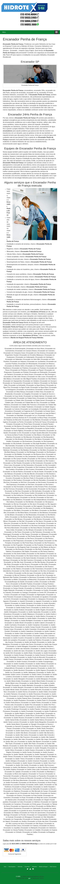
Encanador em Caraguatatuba (37, 815)
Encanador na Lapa (27, 413)
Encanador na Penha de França (36, 422)
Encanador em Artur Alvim (36, 348)
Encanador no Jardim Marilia (29, 683)
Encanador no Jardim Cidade (34, 633)
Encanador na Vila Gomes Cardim (22, 493)
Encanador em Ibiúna (46, 825)
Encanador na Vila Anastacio (43, 441)
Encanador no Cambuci (28, 586)
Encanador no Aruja (18, 797)
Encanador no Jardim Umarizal (28, 761)
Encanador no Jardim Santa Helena (32, 720)
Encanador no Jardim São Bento (17, 733)
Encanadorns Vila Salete (20, 551)
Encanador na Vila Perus (25, 538)
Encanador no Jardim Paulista (43, 698)
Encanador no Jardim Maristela (22, 685)
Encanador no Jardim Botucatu (44, 620)
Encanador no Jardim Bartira (35, 616)
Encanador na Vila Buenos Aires (34, 454)
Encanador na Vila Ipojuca (44, 502)
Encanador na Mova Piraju (38, 417)
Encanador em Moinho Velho (15, 366)
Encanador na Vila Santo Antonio (27, 556)
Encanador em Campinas (12, 804)
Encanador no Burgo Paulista (43, 584)
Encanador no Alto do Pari (36, 575)
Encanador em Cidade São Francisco (24, 405)
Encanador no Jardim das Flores (22, 644)
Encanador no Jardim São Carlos (17, 735)
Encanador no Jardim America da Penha (40, 605)
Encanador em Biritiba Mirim (45, 806)
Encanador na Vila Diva (11, 476)
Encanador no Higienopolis (36, 594)
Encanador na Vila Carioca (37, 458)
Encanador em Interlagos (44, 357)
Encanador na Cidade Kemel (35, 400)
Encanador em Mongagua (23, 817)
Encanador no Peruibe (18, 815)
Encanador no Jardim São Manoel (29, 741)
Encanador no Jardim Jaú (45, 672)
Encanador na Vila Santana (36, 553)
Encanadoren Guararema (12, 808)
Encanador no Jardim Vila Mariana (14, 767)
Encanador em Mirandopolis (27, 364)
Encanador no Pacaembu (37, 776)
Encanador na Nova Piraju (47, 782)
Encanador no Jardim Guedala (14, 664)
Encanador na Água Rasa (40, 387)
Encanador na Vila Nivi (19, 523)
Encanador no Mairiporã (29, 828)
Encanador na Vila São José (13, 562)
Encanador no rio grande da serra (20, 810)
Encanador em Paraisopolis (35, 366)
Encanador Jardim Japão (34, 784)
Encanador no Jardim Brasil (14, 623)
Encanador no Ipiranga (19, 599)
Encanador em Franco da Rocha (44, 810)
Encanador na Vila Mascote (22, 437)
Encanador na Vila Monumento (43, 517)
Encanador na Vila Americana (22, 441)
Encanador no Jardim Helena (35, 664)
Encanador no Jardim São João (14, 739)
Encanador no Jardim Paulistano (15, 700)
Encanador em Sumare (48, 381)
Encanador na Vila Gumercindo (26, 489)
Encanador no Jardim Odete (38, 692)
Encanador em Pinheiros (19, 370)
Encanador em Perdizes (37, 368)
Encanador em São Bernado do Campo (34, 791)
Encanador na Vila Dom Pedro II (24, 478)
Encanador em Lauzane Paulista (14, 784)
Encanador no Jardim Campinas (29, 625)
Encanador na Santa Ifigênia (13, 430)
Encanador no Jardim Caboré (35, 623)
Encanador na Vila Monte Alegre (21, 517)
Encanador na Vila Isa (11, 504)
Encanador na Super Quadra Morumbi (35, 433)
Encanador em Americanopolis (15, 348)
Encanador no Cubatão (32, 830)
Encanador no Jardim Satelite (14, 748)
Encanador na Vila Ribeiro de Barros (43, 547)
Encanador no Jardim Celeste (44, 631)
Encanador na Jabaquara (39, 534)
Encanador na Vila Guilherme (13, 495)
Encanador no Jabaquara (36, 599)
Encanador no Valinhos (32, 802)
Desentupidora (12, 866)
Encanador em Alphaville (31, 789)
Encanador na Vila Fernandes (14, 487)
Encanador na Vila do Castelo (31, 476)
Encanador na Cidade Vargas (45, 407)
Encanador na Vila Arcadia (45, 446)
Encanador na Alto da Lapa (23, 573)
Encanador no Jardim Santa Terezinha (40, 728)
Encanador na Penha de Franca (45, 778)
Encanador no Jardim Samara (35, 718)
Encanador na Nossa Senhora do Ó (16, 417)
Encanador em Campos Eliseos (26, 351)
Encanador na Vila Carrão (25, 461)
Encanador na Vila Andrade (12, 443)
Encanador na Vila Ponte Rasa (22, 543)
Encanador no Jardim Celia (14, 633)
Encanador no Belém (11, 579)
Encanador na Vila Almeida (14, 439)
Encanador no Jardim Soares (25, 750)
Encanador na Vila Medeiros (12, 499)
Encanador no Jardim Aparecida (29, 612)
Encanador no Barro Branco (46, 577)
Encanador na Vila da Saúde (33, 471)
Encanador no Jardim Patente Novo (19, 698)
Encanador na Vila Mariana (39, 512)
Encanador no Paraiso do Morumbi (21, 778)
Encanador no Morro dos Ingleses (16, 774)
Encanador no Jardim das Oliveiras (41, 646)
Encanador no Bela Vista (34, 392)
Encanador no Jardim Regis (35, 713)
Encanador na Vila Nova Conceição (33, 525)
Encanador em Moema (46, 364)
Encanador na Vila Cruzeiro (25, 469)
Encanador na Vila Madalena (43, 508)
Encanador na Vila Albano (33, 435)
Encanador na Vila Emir (19, 482)
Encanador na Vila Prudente (33, 545)
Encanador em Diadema (12, 791)
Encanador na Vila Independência (34, 499)
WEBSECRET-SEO (22, 878)
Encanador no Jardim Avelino (46, 614)
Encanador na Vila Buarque (45, 452)
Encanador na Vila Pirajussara (13, 541)
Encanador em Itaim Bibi (31, 359)
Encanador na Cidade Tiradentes (22, 407)
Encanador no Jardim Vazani (22, 763)
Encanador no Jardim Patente (47, 696)
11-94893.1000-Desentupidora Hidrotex (32, 876)
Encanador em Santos (48, 793)
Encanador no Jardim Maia (44, 677)
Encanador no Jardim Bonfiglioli (21, 620)
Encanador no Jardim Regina (14, 713)
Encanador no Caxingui (20, 592)
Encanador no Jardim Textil (23, 756)
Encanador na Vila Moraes (13, 519)
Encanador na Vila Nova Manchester (15, 780)
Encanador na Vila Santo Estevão (24, 558)
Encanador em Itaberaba (13, 359)
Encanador (27, 866)
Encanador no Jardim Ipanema (26, 668)
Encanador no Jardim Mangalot (14, 679)
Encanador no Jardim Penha (31, 702)
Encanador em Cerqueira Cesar (15, 353)
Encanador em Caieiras (30, 825)
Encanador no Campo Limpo (38, 780)
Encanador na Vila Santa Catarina (41, 551)
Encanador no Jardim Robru (45, 715)
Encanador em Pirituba (20, 372)
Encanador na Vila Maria (30, 510)
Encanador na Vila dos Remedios (34, 480)
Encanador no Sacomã (13, 726)
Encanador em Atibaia (11, 812)
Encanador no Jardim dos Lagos (37, 651)
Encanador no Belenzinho (28, 579)
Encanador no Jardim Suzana (43, 752)
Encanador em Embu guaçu (31, 804)
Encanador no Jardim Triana (14, 759)
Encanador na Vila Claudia (12, 463)
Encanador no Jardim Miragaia (17, 646)
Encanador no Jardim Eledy (23, 653)
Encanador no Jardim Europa (14, 655)
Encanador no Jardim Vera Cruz (44, 763)
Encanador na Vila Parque (21, 534)
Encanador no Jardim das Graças (45, 644)
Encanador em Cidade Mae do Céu (27, 402)
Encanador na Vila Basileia (19, 450)
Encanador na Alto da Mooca (43, 573)
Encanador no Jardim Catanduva (22, 631)
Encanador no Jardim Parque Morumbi (22, 696)
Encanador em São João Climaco (15, 376)
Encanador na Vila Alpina (33, 439)
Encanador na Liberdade (15, 415)
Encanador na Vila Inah (44, 497)
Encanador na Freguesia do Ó (24, 411)
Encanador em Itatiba (30, 832)
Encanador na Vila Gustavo (12, 480)
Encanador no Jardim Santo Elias (42, 730)
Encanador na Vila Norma (36, 523)
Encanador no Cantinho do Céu (35, 588)
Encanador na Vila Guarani (45, 493)
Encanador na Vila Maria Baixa (17, 512)
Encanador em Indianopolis (25, 357)
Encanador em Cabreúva (46, 828)
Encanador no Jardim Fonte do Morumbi (31, 657)
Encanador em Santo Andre (29, 793)
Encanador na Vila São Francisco (22, 560)
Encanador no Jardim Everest (35, 655)
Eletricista (20, 866)
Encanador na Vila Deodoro (45, 474)
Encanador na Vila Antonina (25, 446)
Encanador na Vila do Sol (44, 478)
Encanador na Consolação (30, 409)
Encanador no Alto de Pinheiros (15, 575)
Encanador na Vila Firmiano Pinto (36, 487)
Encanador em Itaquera (18, 361)
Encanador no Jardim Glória (23, 659)
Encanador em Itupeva (49, 830)
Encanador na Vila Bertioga (26, 452)
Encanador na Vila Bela (38, 450)
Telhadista (34, 866)
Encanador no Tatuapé (28, 724)
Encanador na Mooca (45, 415)
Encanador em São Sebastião (43, 817)
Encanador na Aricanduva (25, 389)
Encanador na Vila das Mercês (24, 474)
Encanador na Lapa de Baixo (45, 413)
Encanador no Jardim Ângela (35, 610)
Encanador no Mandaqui (45, 771)
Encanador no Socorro (45, 724)
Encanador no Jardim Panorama (29, 694)
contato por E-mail (51, 843)
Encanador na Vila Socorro (21, 564)
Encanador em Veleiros (31, 383)
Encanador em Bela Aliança (15, 392)
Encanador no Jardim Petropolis (14, 707)
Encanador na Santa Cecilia (44, 428)
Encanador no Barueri (48, 789)
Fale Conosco (53, 866)
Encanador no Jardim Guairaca (45, 659)
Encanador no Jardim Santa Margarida (33, 722)
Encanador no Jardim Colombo (43, 635)
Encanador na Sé (15, 433)
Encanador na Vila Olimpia (24, 530)
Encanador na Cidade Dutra (26, 398)
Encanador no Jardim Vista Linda (28, 769)
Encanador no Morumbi (20, 776)
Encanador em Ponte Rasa (23, 424)
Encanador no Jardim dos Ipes (14, 651)
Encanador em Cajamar (49, 802)
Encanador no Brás (32, 582)
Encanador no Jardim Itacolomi (14, 670)
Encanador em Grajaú (18, 594)
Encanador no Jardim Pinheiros (37, 707)
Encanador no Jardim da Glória (35, 638)
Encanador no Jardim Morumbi (30, 689)
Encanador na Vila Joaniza (13, 506)
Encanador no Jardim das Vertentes (17, 648)
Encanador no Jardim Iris (46, 668)
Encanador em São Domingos (44, 374)
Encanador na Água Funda (20, 387)
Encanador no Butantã (11, 586)
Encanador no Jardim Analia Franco (18, 607)
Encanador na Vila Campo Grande (15, 458)
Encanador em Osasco (14, 795)
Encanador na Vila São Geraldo (45, 560)
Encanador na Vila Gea (13, 491)
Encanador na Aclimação (16, 385)
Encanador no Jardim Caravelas (25, 629)
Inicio (5, 866)
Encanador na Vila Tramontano (32, 569)
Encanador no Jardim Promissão (22, 711)
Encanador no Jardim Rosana (14, 718)
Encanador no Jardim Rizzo (25, 715)
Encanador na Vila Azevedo (34, 448)
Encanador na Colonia (11, 409)
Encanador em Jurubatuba (36, 361)
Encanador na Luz (30, 415)
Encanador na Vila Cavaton (45, 461)
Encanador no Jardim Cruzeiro (13, 638)
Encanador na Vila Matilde (13, 454)
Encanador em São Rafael (47, 379)
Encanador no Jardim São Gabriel (42, 737)
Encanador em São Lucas (36, 376)
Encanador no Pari (19, 728)
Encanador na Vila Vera (38, 571)
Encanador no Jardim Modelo (44, 685)
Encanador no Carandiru (24, 590)
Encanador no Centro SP (37, 592)
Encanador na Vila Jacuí (28, 504)
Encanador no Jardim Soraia (22, 752)
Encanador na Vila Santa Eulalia (15, 553)
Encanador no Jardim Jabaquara (24, 672)
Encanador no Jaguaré (33, 601)
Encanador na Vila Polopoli (34, 541)
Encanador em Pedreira (20, 368)
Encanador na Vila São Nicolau (34, 562)
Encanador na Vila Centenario (33, 463)
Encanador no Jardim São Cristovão (41, 735)
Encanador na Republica (25, 428)
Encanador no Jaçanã (17, 601)
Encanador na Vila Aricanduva (13, 448)
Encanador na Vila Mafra (12, 510)
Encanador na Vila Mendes (25, 502)
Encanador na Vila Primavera (44, 543)
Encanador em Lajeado (12, 771)
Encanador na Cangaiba (22, 394)
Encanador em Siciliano (31, 381)
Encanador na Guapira (12, 413)
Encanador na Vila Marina (13, 426)
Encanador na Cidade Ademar (34, 396)
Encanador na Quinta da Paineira (34, 426)
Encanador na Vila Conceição (45, 465)
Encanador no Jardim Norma (17, 692)
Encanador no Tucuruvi (37, 774)
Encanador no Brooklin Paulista (21, 584)
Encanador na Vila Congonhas (14, 467)
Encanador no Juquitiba (12, 828)
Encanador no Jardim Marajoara (37, 679)
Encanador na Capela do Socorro (43, 394)
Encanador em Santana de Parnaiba (35, 819)
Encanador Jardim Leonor (12, 674)
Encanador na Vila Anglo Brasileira (34, 443)
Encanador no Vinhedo (14, 832)
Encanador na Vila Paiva (12, 532)
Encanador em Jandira (19, 821)
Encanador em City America (36, 353)
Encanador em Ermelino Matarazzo (32, 355)
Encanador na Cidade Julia (15, 400)
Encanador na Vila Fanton (44, 484)
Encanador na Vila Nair (16, 521)
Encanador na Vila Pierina (44, 538)
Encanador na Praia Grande (32, 795)
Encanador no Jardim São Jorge (37, 739)
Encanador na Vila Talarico (12, 569)
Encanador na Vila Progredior (13, 545)
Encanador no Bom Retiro (46, 579)
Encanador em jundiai (25, 800)
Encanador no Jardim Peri (23, 705)
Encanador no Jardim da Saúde (25, 642)
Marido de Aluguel (43, 866)
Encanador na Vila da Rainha (13, 471)
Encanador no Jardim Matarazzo (23, 614)
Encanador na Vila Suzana (44, 566)
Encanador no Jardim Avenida (14, 616)
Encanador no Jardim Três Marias (44, 756)
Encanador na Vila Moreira (33, 519)
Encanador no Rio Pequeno (31, 726)
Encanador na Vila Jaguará (46, 504)
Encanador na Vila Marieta (31, 420)
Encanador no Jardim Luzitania (23, 677)
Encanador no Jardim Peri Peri (44, 705)
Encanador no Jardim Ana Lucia (42, 607)
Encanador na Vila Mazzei (46, 456)
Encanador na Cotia (16, 802)
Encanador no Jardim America (15, 605)
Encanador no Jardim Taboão (14, 754)
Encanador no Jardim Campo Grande (28, 627)
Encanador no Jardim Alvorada (44, 603)
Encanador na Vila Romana (14, 549)
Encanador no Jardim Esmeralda (45, 653)
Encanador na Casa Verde (14, 396)
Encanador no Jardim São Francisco (17, 737)
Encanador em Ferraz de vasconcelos (33, 812)
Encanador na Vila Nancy (34, 521)
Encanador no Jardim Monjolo (13, 687)
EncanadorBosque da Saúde (14, 582)
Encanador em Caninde (46, 351)
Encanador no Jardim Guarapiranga (40, 661)
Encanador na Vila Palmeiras (32, 532)
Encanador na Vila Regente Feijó (18, 547)
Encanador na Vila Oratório (44, 530)
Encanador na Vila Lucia (23, 508)
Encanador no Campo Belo (46, 586)
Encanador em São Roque (34, 823)
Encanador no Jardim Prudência (45, 711)
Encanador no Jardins (48, 769)
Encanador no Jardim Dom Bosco (42, 648)
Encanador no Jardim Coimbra (21, 635)
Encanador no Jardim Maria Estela (33, 681)
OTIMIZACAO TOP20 (37, 878)
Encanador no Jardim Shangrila (35, 748)
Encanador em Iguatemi (40, 597)
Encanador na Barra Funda (45, 389)
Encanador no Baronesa (28, 577)
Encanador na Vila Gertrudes (31, 491)
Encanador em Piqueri (36, 370)
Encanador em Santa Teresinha (35, 430)
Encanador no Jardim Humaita (27, 666)
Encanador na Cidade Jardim (47, 398)
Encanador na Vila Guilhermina (35, 495)
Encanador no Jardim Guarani (17, 661)
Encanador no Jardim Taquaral (35, 754)
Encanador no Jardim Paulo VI (37, 700)
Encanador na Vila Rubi (33, 549)
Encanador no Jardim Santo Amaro (18, 730)
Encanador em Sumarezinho (12, 383)
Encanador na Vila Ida (27, 497)
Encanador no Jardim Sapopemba (45, 746)
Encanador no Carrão (41, 590)
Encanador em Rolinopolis (38, 372)
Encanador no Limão (29, 771)
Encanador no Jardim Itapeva (36, 670)
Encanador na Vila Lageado (32, 506)
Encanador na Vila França (47, 489)
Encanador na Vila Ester (26, 484)
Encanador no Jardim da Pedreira (29, 640)
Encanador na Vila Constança (36, 467)
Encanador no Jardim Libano (31, 674)
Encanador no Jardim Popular (30, 709)
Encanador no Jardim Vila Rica (38, 767)
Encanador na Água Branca (36, 385)
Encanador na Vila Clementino (23, 465)
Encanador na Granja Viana (44, 411)
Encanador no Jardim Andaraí (14, 610)
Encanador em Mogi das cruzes (37, 797)
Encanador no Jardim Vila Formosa (41, 765)
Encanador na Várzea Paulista (13, 830)
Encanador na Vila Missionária (26, 515)
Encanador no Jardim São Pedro (25, 743)
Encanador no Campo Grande (13, 588)
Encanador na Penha (16, 422)
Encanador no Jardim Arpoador (43, 787)
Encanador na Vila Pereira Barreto (29, 536)
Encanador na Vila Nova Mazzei (31, 528)
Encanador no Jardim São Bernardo (41, 733)
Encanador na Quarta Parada (43, 424)
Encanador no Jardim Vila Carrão (17, 765)
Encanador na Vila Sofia (39, 564)
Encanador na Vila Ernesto (37, 482)
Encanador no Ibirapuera (22, 597)
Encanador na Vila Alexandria (43, 437)
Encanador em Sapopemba (12, 381)
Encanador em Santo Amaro (23, 374)
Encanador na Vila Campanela (25, 456)
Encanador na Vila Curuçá (45, 469)
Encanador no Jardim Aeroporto (22, 603)
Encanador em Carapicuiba (13, 819)
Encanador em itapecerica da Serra (23, 806)
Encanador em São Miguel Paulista (25, 379)
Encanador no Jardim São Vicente (21, 746)
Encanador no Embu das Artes (38, 821)
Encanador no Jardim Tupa (35, 759)
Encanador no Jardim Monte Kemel (36, 687)
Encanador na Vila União (20, 571)
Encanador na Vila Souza (25, 566)
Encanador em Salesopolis (31, 808)
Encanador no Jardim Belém (26, 618)
